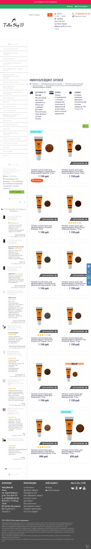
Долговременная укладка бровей (13, 69)
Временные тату (9, 106)
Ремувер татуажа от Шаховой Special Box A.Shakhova (15, 292)
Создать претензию (32, 509)
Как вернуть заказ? (32, 506)
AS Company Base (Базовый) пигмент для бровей (14, 327)
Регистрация (81, 6)
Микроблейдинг (9, 59)
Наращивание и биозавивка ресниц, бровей (10, 76)
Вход (70, 6)
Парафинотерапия (10, 125)
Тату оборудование (10, 49)
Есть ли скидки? (31, 511)
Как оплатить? (30, 503)
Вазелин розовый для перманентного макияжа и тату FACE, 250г (15, 382)
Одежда (6, 147)
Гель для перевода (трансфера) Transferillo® (14, 217)
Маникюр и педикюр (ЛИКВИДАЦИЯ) (11, 115)
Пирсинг (6, 129)
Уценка (6, 155)
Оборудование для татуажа (10, 54)
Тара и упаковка (9, 110)
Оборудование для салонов (10, 134)
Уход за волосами (10, 143)
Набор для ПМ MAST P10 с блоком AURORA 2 (16, 440)
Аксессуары (7, 151)
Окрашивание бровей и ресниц (12, 64)
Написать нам (80, 16)
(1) (80, 223)
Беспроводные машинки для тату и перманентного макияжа (12, 171)
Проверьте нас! (30, 493)
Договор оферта (31, 490)
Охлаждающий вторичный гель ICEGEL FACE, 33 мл (14, 353)
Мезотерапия (8, 98)
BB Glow (6, 102)
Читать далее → (17, 192)
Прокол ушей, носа (10, 82)
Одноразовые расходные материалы (13, 93)
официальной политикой (10, 537)
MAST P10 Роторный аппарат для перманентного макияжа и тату (15, 411)
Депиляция (7, 120)
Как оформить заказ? (33, 495)
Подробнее (79, 109)
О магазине (29, 487)
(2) (49, 335)
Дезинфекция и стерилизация (9, 87)
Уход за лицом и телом (12, 139)
